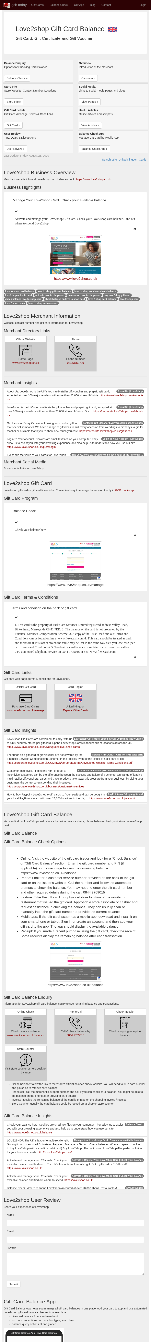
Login (143, 4)
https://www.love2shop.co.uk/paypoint (112, 798)
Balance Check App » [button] (94, 148)
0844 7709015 (75, 1035)
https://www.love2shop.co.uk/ (24, 1168)
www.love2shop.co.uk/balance (25, 1035)
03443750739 (75, 362)
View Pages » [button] (89, 101)
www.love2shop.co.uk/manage (25, 710)
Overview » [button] (88, 78)
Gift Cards (37, 4)
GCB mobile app (125, 490)
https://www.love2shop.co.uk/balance (29, 1132)
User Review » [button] (16, 148)
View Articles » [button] (90, 125)
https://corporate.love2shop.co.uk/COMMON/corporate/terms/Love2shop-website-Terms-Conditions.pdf (70, 762)
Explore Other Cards (75, 710)
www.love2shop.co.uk (25, 362)
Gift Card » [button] (13, 125)
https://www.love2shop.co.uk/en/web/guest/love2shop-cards (43, 746)
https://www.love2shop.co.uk (93, 179)
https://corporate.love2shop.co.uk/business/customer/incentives (45, 786)
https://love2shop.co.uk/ (78, 1180)
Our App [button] (79, 4)
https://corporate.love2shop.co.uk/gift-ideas (105, 431)
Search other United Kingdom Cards (124, 159)
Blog (93, 4)
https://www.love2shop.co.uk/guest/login (31, 447)
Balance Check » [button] (17, 78)
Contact (106, 4)
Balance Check (59, 4)
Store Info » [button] (14, 101)
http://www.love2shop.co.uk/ (55, 1152)
